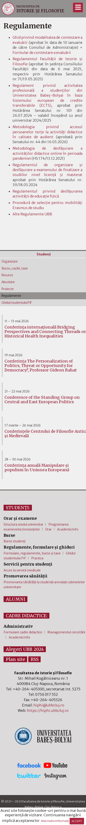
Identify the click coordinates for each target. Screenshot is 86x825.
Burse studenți (14, 541)
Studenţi (44, 254)
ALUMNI (15, 599)
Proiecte (8, 289)
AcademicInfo (67, 529)
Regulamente (11, 296)
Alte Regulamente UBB (32, 214)
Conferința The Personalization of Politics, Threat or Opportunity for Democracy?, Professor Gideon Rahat (40, 366)
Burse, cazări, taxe (15, 268)
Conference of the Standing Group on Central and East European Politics (42, 399)
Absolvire (8, 282)
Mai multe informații (55, 821)
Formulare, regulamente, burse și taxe (32, 553)
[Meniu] (78, 7)
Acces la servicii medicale (22, 570)
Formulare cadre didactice (23, 632)
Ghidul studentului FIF (17, 303)
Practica (37, 558)
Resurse (7, 275)
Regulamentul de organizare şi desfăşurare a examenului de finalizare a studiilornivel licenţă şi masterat (47, 170)
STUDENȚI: (18, 507)
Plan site (15, 659)
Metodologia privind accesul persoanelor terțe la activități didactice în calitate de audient (47, 132)
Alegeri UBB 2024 (25, 649)
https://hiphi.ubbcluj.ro (47, 710)
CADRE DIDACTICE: (26, 615)
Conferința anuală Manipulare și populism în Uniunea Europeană (36, 467)
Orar (48, 529)
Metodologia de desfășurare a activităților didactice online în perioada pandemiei (47, 153)
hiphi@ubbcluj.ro (48, 705)
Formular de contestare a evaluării (42, 52)
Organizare (10, 261)
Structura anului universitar (23, 524)
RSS (35, 659)
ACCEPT (77, 821)
